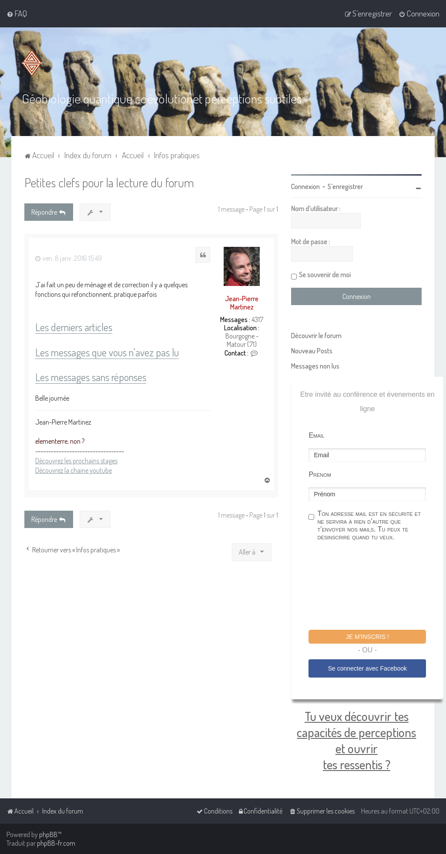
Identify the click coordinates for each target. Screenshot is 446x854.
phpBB (48, 834)
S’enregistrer (345, 186)
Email (316, 435)
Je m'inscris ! (367, 636)
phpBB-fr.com (56, 843)
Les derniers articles (73, 327)
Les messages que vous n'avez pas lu (107, 352)
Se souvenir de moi (325, 274)
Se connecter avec (367, 668)
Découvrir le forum (316, 335)
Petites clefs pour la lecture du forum (109, 182)
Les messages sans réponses (90, 377)
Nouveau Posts (311, 350)
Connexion (305, 186)
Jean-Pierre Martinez (241, 302)
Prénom (320, 474)
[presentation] (375, 586)
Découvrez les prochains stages (76, 460)
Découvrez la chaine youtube (73, 470)
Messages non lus (315, 366)
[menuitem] (17, 13)
